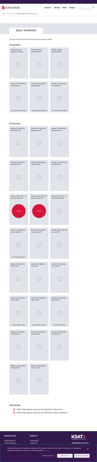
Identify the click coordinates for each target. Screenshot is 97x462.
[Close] (88, 449)
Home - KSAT (6, 13)
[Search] (93, 7)
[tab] (26, 30)
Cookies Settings (47, 456)
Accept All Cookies (81, 456)
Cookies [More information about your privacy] (47, 451)
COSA (13, 13)
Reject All (65, 456)
